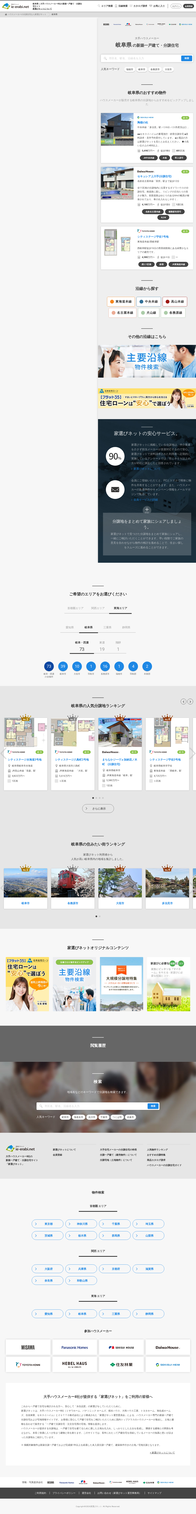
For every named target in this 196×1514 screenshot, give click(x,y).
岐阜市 (141, 69)
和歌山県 (82, 1280)
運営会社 (86, 1493)
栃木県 (82, 1235)
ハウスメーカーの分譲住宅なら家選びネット (27, 14)
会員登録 (189, 6)
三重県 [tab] (107, 627)
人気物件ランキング (157, 1149)
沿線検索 (123, 6)
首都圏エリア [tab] (75, 608)
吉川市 (91, 1117)
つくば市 (117, 1117)
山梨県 (149, 1235)
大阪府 (49, 1268)
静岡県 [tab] (126, 627)
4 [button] (103, 798)
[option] (25, 754)
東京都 (49, 1223)
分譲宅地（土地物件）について (116, 1160)
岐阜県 (82, 1313)
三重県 (116, 1313)
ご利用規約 (40, 1493)
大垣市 (168, 69)
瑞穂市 (129, 69)
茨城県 (49, 1235)
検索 (186, 58)
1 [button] (93, 798)
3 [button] (99, 798)
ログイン (176, 6)
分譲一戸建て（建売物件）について (118, 1155)
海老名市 (78, 1117)
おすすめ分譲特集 (156, 1155)
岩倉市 (130, 1117)
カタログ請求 (140, 6)
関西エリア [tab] (98, 608)
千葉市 (103, 1117)
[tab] (82, 647)
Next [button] (192, 753)
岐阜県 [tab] (89, 627)
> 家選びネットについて (162, 1452)
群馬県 (116, 1235)
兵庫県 (82, 1268)
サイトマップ (154, 1493)
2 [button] (96, 798)
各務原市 (155, 69)
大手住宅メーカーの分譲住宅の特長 (118, 1149)
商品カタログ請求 (156, 1160)
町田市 (65, 1117)
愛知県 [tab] (70, 627)
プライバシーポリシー (64, 1493)
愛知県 (49, 1313)
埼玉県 (149, 1223)
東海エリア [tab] (120, 608)
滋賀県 (149, 1268)
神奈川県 (82, 1223)
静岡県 (149, 1313)
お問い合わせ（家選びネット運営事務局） (119, 1493)
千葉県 (116, 1223)
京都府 (116, 1268)
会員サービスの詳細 (146, 499)
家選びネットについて (42, 9)
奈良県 (49, 1280)
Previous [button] (3, 753)
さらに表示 (99, 808)
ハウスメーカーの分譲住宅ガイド (164, 1165)
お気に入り (159, 6)
